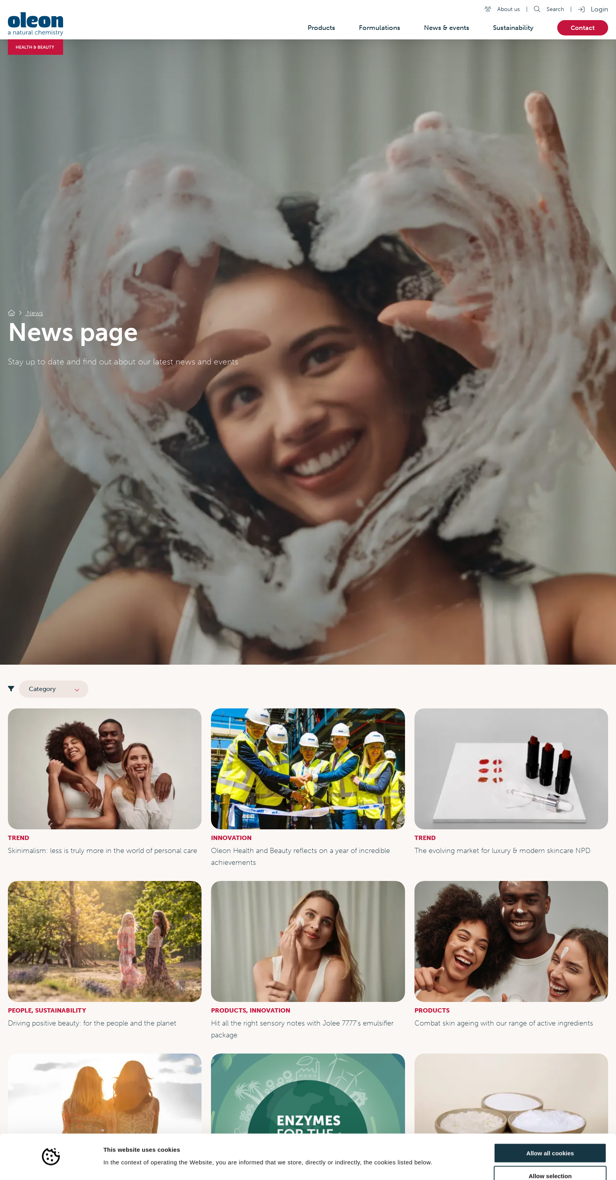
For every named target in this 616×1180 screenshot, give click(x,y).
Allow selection (549, 1153)
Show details (414, 1164)
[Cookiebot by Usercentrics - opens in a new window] (51, 1165)
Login (599, 9)
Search (555, 9)
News (34, 313)
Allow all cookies (550, 1129)
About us (508, 9)
